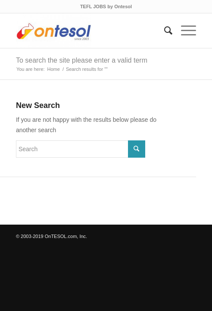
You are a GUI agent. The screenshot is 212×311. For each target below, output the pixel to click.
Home (53, 69)
